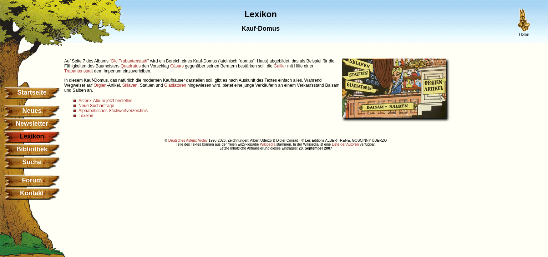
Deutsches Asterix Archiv (188, 140)
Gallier (280, 66)
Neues (31, 110)
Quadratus (131, 66)
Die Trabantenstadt (129, 61)
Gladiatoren (175, 85)
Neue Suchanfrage (96, 105)
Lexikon (85, 115)
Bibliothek (31, 149)
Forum (32, 180)
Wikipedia (267, 144)
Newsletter (32, 123)
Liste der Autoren (345, 144)
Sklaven (130, 85)
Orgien (99, 85)
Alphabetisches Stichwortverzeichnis (113, 110)
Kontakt (32, 193)
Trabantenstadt (78, 71)
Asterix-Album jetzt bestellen (105, 100)
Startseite (31, 92)
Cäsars (177, 66)
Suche (31, 162)
